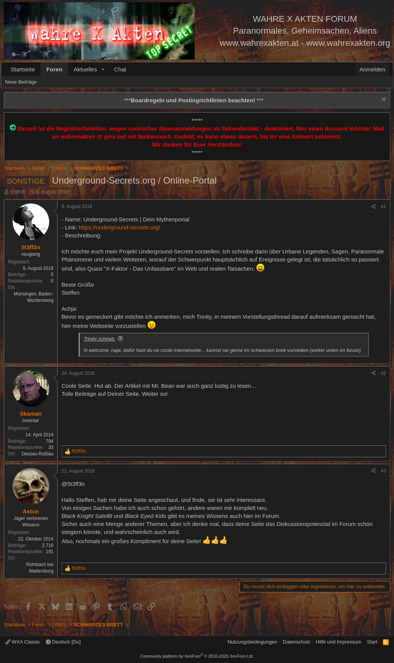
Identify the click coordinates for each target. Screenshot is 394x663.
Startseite (23, 69)
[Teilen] (373, 206)
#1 (383, 206)
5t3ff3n (18, 192)
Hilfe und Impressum (338, 642)
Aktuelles (85, 69)
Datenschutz (296, 642)
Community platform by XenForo (197, 656)
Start (372, 642)
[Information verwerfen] (382, 100)
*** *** (193, 100)
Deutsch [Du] (63, 642)
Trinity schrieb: (100, 339)
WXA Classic (22, 642)
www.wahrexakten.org (348, 43)
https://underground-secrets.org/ (119, 227)
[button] (103, 69)
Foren (54, 69)
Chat (120, 69)
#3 (383, 471)
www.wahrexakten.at (259, 43)
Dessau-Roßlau (37, 454)
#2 (383, 373)
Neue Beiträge (21, 82)
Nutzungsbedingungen (252, 642)
